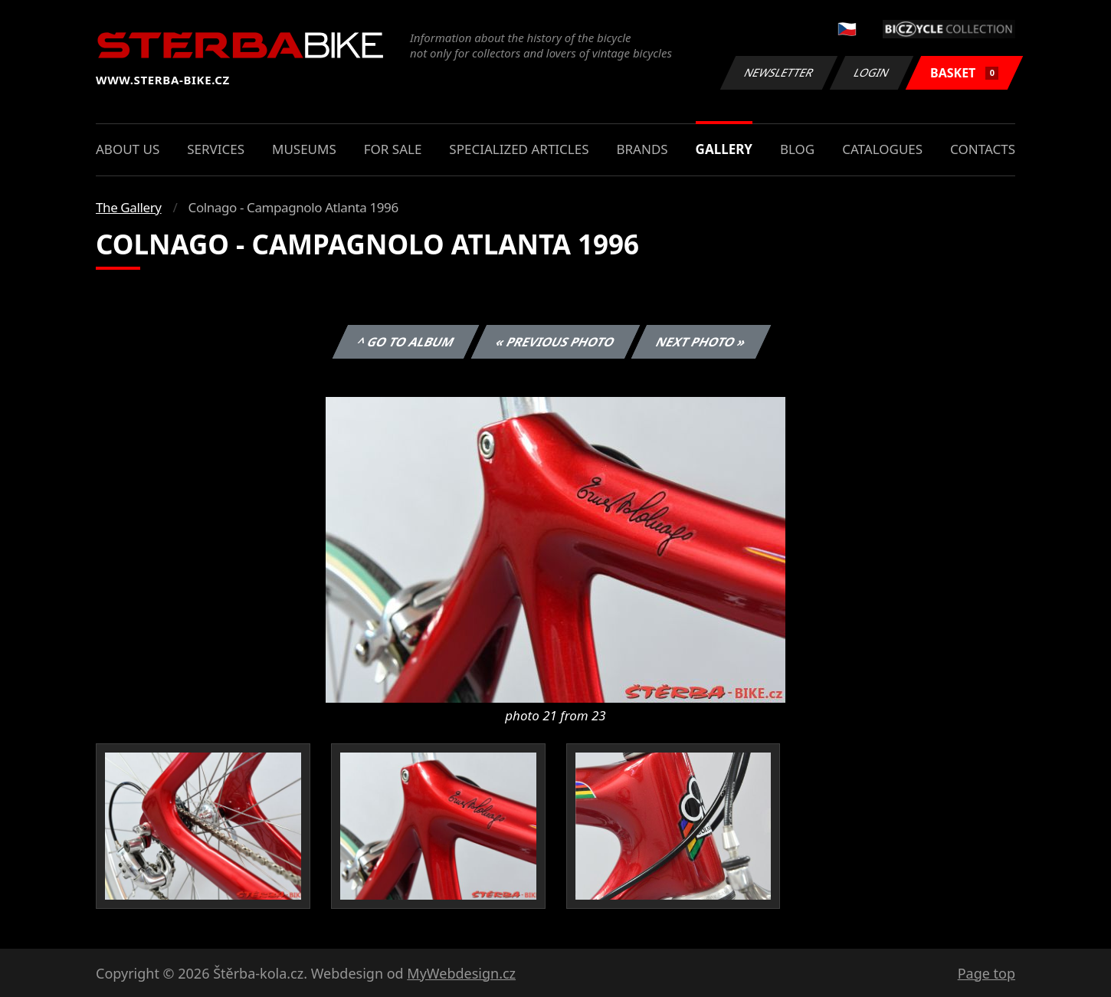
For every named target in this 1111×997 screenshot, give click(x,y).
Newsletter (778, 72)
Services (215, 149)
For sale (393, 149)
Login (872, 72)
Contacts (982, 149)
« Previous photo (555, 341)
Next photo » (701, 341)
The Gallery (129, 207)
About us (127, 149)
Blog (797, 149)
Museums (304, 149)
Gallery (724, 149)
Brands (641, 149)
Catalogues (882, 149)
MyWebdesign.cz (461, 973)
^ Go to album (405, 341)
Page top (986, 973)
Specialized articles (518, 149)
